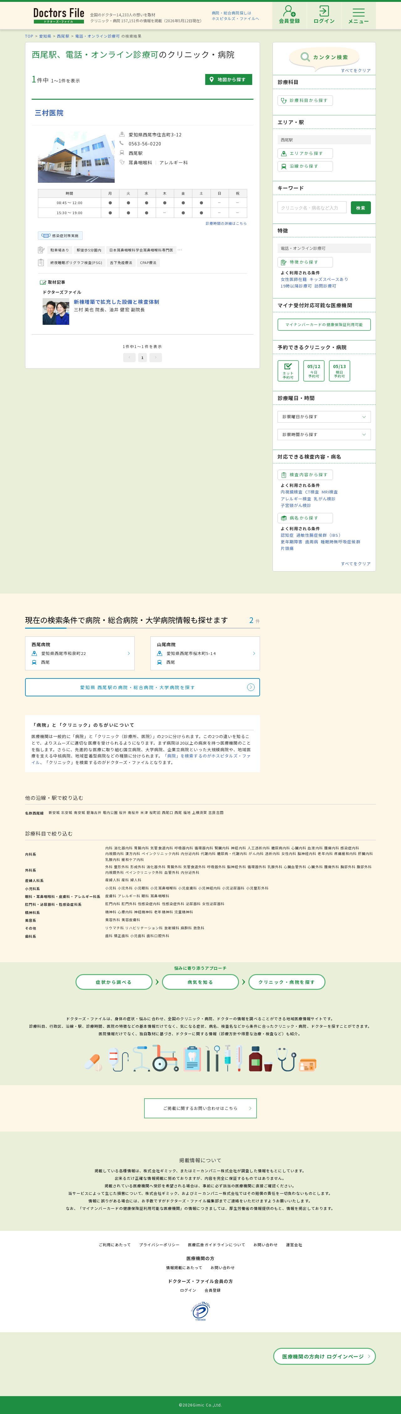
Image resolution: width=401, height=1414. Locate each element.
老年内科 (325, 853)
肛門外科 (129, 903)
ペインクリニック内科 (160, 853)
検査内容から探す (304, 475)
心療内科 (125, 911)
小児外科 (125, 887)
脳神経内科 (307, 853)
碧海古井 (94, 812)
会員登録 (213, 1290)
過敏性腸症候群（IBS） (319, 535)
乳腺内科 (112, 859)
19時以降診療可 (296, 286)
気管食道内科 (161, 847)
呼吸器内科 (183, 847)
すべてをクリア (356, 70)
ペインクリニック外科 (144, 872)
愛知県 (45, 36)
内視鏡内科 (114, 853)
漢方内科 (132, 853)
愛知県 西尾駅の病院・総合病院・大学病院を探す (138, 687)
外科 (109, 866)
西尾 (178, 812)
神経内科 (238, 847)
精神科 (111, 911)
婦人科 (136, 879)
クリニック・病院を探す (286, 982)
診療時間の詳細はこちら (226, 223)
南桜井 (133, 812)
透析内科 (272, 853)
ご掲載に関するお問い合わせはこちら (200, 1108)
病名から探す (300, 518)
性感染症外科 (173, 903)
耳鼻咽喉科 (159, 895)
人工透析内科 (258, 847)
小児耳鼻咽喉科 (163, 887)
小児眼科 (141, 887)
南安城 (79, 812)
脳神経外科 (236, 866)
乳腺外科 (275, 866)
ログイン (188, 1290)
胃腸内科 (141, 847)
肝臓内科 (365, 853)
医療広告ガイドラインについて (216, 1244)
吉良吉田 (215, 812)
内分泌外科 (190, 872)
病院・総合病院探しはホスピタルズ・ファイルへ (236, 15)
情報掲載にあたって (184, 1267)
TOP (29, 36)
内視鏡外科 (114, 872)
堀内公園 (110, 812)
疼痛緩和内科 (345, 853)
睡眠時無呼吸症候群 (340, 542)
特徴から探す (300, 262)
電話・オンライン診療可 (97, 36)
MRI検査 (330, 492)
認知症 (287, 535)
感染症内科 (350, 847)
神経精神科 (143, 911)
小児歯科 (137, 935)
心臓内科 (298, 847)
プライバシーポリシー (159, 1244)
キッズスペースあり (329, 279)
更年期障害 (292, 542)
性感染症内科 (149, 903)
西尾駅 (63, 36)
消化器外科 (156, 866)
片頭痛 (287, 548)
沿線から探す (300, 166)
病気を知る (201, 982)
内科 (109, 847)
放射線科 (172, 927)
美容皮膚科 (131, 919)
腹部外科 (364, 866)
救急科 (199, 927)
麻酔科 (186, 927)
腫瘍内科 (331, 847)
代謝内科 (208, 853)
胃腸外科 (174, 866)
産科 (125, 879)
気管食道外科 (194, 866)
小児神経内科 (209, 887)
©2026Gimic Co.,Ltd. (200, 1404)
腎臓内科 (222, 847)
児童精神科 (183, 911)
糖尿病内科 (280, 847)
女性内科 (288, 853)
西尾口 (167, 812)
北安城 (66, 812)
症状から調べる (114, 982)
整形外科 (121, 866)
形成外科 (137, 866)
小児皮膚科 (187, 887)
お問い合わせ (265, 1244)
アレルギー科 (129, 895)
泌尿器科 (193, 903)
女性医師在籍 (294, 279)
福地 (187, 812)
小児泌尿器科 (233, 887)
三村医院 (49, 112)
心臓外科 (315, 866)
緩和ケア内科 (133, 859)
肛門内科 (112, 903)
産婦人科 (112, 879)
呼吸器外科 (216, 866)
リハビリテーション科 (144, 927)
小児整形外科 (257, 887)
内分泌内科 (190, 853)
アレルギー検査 (296, 499)
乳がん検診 (325, 499)
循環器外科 (256, 866)
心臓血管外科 (295, 866)
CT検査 (312, 492)
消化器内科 (123, 847)
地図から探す (232, 79)
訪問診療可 (325, 286)
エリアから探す (302, 153)
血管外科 (172, 872)
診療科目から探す (304, 100)
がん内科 (256, 853)
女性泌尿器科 (213, 903)
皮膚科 (111, 895)
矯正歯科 (121, 935)
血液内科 (315, 847)
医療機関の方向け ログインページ (323, 1356)
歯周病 (311, 542)
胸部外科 (348, 866)
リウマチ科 (114, 927)
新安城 (54, 812)
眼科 (145, 895)
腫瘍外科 (331, 866)
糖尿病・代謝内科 (232, 853)
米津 (144, 812)
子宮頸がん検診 (296, 505)
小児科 (111, 887)
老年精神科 (163, 911)
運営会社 (294, 1244)
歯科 (109, 935)
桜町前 (155, 812)
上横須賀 (199, 812)
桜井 (123, 812)
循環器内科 (204, 847)
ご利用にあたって (115, 1244)
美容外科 (112, 919)
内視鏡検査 (292, 492)
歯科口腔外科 (158, 935)
